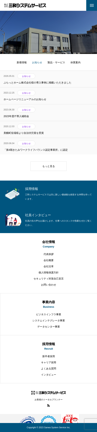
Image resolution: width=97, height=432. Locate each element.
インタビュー (48, 374)
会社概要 (49, 260)
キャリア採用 (48, 362)
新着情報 (22, 62)
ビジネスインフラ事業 (48, 314)
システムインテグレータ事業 (48, 320)
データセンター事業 (48, 326)
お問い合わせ (48, 284)
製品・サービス (56, 62)
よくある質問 (48, 368)
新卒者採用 (48, 356)
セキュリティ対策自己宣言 (49, 278)
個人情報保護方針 (49, 272)
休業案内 (75, 62)
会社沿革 (49, 266)
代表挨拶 (49, 254)
